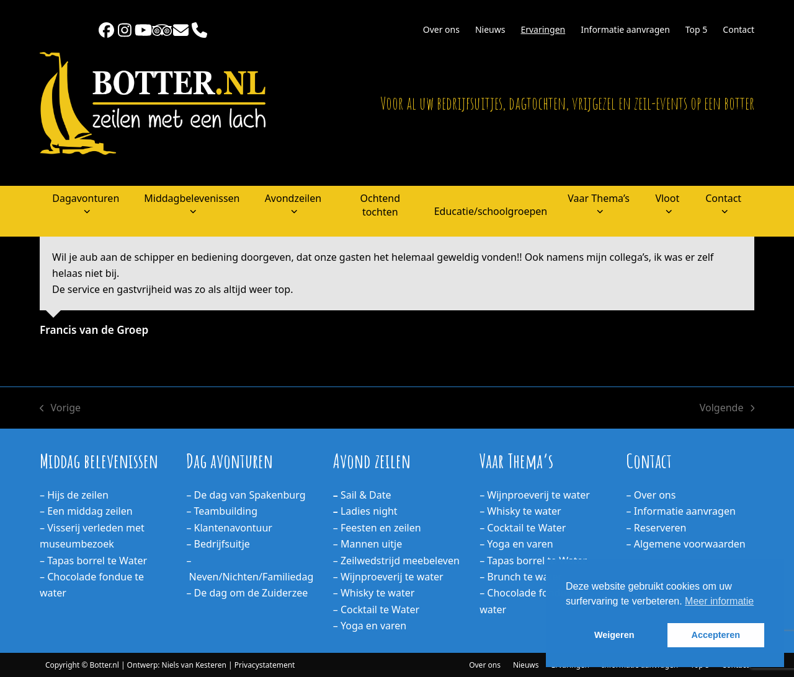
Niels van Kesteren (194, 665)
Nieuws (526, 665)
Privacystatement (264, 665)
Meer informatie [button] (719, 601)
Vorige (60, 408)
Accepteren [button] (716, 635)
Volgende (727, 408)
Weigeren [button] (614, 635)
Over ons (485, 665)
